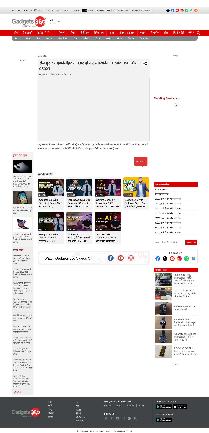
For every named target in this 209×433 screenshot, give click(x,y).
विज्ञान (98, 38)
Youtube (117, 418)
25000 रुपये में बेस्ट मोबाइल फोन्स (168, 218)
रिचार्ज (154, 32)
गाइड (111, 32)
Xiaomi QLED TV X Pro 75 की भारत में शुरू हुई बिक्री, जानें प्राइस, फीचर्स (21, 260)
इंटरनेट (108, 38)
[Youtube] (172, 258)
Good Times (146, 10)
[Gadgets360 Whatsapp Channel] (186, 258)
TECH (84, 10)
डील (166, 32)
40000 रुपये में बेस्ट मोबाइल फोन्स (168, 232)
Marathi (136, 10)
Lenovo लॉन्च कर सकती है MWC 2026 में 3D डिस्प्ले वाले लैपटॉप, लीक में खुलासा (22, 273)
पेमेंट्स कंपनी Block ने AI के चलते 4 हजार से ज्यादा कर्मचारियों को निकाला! (22, 329)
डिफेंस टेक (99, 32)
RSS (50, 402)
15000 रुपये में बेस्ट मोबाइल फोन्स (168, 208)
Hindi (118, 405)
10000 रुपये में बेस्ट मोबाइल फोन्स (168, 199)
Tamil (141, 405)
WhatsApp (129, 418)
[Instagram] (179, 258)
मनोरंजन (49, 38)
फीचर (72, 32)
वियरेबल (131, 38)
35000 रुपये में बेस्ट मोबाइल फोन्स (168, 228)
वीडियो (84, 32)
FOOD (58, 10)
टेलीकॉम (86, 38)
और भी (18, 392)
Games (91, 10)
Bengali (130, 405)
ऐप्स (38, 38)
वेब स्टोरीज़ (144, 38)
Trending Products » (166, 98)
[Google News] (193, 258)
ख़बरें (50, 405)
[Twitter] (165, 258)
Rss (135, 418)
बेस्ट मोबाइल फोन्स (162, 194)
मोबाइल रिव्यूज (161, 270)
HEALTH (76, 10)
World (21, 10)
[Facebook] (157, 258)
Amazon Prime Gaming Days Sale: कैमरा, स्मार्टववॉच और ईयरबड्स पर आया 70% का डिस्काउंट (21, 381)
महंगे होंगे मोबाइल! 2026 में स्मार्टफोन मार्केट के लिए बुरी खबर (22, 318)
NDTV (14, 10)
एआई (44, 32)
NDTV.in (80, 420)
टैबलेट (28, 38)
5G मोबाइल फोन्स (161, 189)
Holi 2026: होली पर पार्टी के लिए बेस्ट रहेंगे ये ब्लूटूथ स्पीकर (22, 351)
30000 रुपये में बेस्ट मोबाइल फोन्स (168, 223)
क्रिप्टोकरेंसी (178, 32)
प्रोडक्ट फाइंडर (126, 32)
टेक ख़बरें (27, 32)
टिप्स (75, 38)
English (107, 405)
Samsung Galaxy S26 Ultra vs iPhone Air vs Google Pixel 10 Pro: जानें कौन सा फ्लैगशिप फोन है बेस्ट (22, 365)
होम (16, 32)
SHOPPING (100, 10)
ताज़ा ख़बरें (18, 250)
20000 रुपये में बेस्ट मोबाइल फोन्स (168, 213)
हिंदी (35, 10)
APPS (109, 10)
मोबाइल (17, 38)
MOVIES (41, 10)
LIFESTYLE (67, 10)
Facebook (106, 418)
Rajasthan (118, 10)
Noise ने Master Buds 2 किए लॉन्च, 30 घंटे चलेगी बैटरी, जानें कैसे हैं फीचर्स (22, 340)
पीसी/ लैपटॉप (63, 38)
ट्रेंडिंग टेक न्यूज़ (20, 155)
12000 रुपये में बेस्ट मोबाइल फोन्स (168, 204)
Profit (29, 10)
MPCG (127, 10)
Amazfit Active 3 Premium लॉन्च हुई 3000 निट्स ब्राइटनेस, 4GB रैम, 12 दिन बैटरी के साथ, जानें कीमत (22, 304)
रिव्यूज (61, 32)
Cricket (51, 10)
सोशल (119, 38)
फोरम (142, 32)
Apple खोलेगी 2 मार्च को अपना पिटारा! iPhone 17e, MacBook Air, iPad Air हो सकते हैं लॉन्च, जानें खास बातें (22, 288)
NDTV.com (81, 417)
